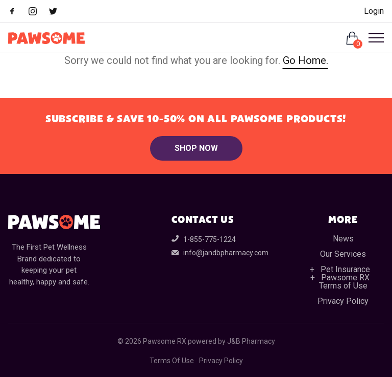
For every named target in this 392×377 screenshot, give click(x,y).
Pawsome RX (345, 277)
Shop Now (196, 148)
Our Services (343, 254)
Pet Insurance (345, 269)
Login (374, 11)
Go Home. (305, 60)
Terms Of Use (172, 360)
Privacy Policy (343, 301)
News (343, 238)
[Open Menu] (372, 38)
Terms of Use (343, 286)
